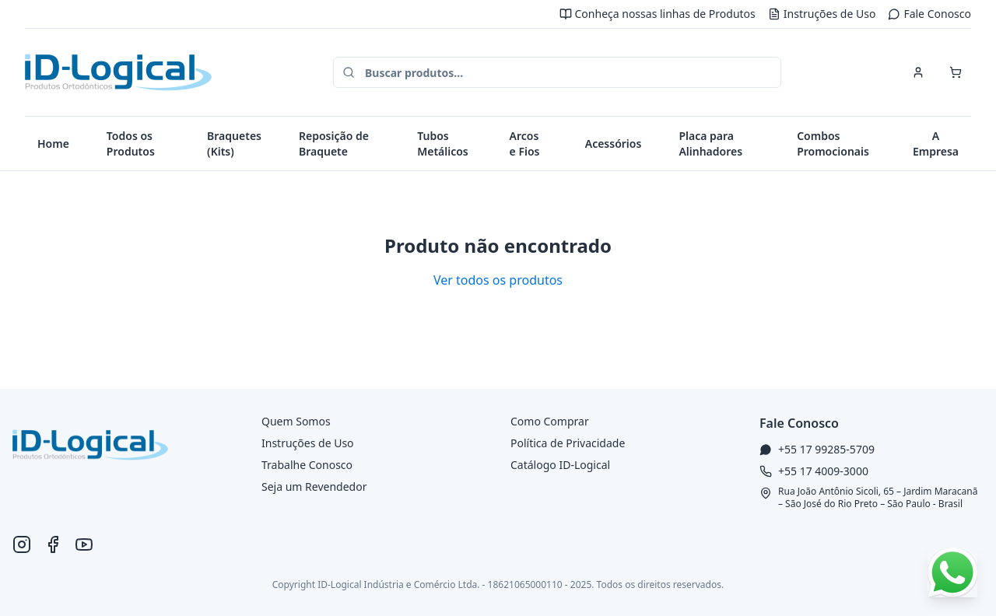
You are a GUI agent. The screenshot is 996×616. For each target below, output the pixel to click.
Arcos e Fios (525, 143)
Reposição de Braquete (334, 143)
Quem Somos (296, 421)
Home (53, 143)
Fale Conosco (929, 13)
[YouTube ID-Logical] (84, 544)
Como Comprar (549, 421)
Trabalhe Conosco (306, 464)
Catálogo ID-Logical (560, 464)
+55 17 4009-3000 (823, 471)
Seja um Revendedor (313, 486)
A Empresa (936, 143)
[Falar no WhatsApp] (952, 572)
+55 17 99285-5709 (826, 449)
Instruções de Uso (822, 13)
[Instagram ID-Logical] (21, 544)
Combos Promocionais (833, 143)
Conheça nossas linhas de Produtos (657, 13)
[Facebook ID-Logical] (53, 544)
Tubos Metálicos (442, 143)
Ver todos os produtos (498, 280)
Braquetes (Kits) (234, 143)
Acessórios (613, 143)
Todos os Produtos (131, 143)
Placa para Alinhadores (710, 143)
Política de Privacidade (567, 443)
